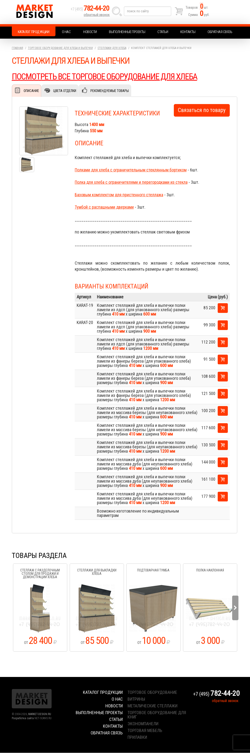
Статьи (162, 32)
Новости (90, 32)
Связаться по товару (202, 110)
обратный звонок (97, 16)
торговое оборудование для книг (157, 715)
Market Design (40, 12)
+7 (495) (91, 10)
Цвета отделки (64, 91)
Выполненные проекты (127, 32)
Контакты (188, 32)
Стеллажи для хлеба (112, 48)
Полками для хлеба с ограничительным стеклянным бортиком (131, 170)
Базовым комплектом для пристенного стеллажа (119, 194)
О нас (66, 32)
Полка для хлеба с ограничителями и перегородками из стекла (131, 182)
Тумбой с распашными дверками (104, 207)
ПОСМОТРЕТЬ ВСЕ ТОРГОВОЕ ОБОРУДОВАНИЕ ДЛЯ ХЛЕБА (106, 76)
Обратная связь (220, 32)
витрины (136, 699)
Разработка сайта (23, 718)
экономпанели (143, 723)
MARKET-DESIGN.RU (39, 714)
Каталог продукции (33, 32)
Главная (17, 48)
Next (235, 608)
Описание (31, 91)
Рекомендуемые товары (109, 91)
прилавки (137, 737)
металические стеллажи (152, 706)
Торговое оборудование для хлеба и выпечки (60, 48)
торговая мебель (145, 730)
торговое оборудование (152, 692)
